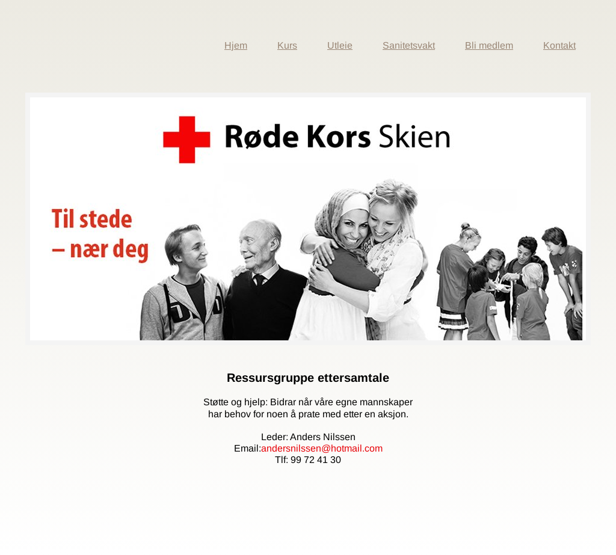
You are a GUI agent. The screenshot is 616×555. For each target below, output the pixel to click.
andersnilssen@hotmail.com (322, 448)
